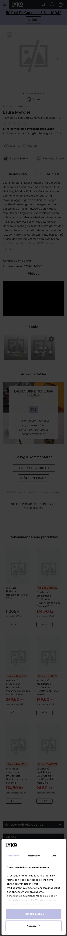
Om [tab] (54, 855)
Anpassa (34, 925)
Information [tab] (33, 855)
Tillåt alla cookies (33, 913)
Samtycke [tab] (13, 855)
